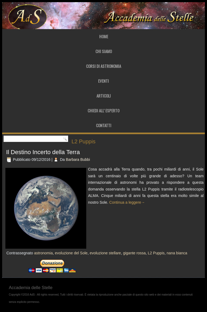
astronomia (43, 253)
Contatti (103, 125)
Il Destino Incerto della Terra (43, 152)
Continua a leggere (127, 202)
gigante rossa (134, 253)
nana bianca (177, 253)
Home (103, 36)
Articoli (103, 96)
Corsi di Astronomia (103, 66)
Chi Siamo (103, 51)
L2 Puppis (156, 253)
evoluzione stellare (105, 253)
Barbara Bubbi (78, 159)
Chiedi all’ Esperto (103, 110)
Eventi (103, 81)
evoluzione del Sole (71, 253)
